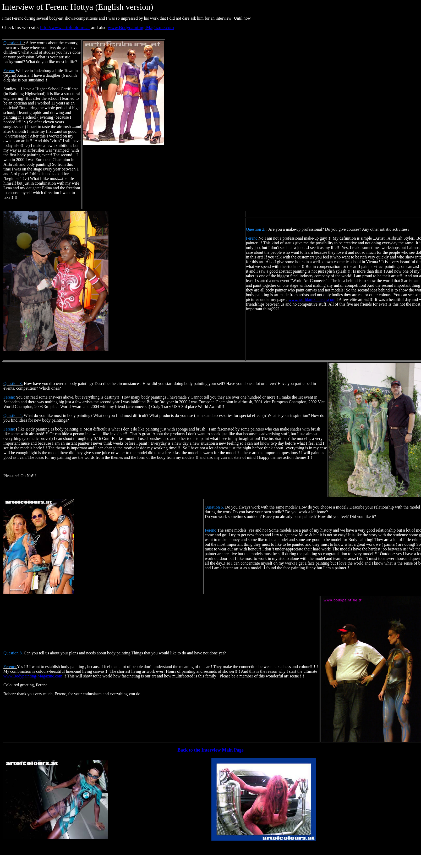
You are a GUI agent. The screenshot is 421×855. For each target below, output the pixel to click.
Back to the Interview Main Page (210, 750)
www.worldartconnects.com (311, 299)
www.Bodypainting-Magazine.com (141, 27)
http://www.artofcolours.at (65, 27)
